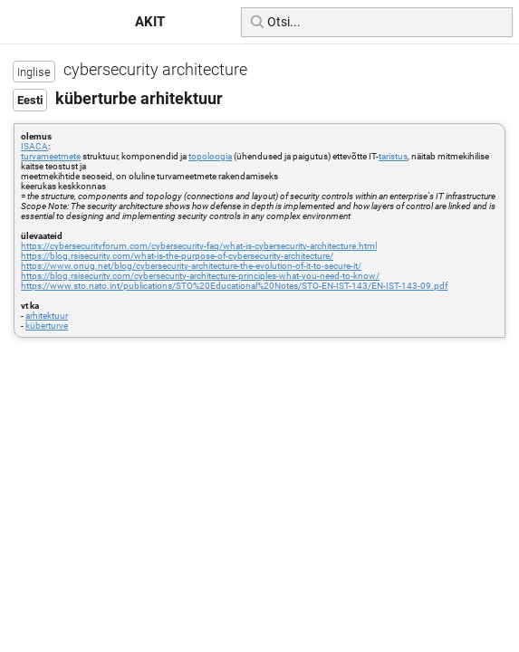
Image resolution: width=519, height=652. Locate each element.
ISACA (34, 146)
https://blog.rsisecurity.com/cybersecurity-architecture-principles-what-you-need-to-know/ (200, 276)
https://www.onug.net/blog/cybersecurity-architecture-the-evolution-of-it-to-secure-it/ (191, 266)
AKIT (150, 22)
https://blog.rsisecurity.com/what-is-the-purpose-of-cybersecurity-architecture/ (177, 256)
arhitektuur (46, 316)
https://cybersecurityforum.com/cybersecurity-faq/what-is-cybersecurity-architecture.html (199, 246)
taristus (393, 156)
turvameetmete (51, 156)
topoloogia (210, 156)
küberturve (46, 326)
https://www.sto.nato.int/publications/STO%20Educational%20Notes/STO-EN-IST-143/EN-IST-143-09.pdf (234, 286)
